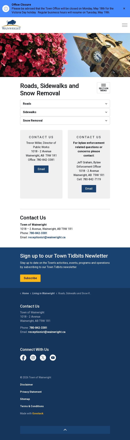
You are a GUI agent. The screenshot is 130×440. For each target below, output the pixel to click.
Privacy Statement (31, 391)
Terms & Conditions (32, 406)
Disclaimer (26, 384)
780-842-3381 (38, 233)
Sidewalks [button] (29, 112)
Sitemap (25, 399)
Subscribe (30, 278)
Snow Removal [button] (33, 120)
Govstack (37, 413)
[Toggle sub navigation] (103, 87)
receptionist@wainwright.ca (46, 237)
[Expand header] (124, 25)
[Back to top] (65, 430)
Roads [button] (27, 103)
